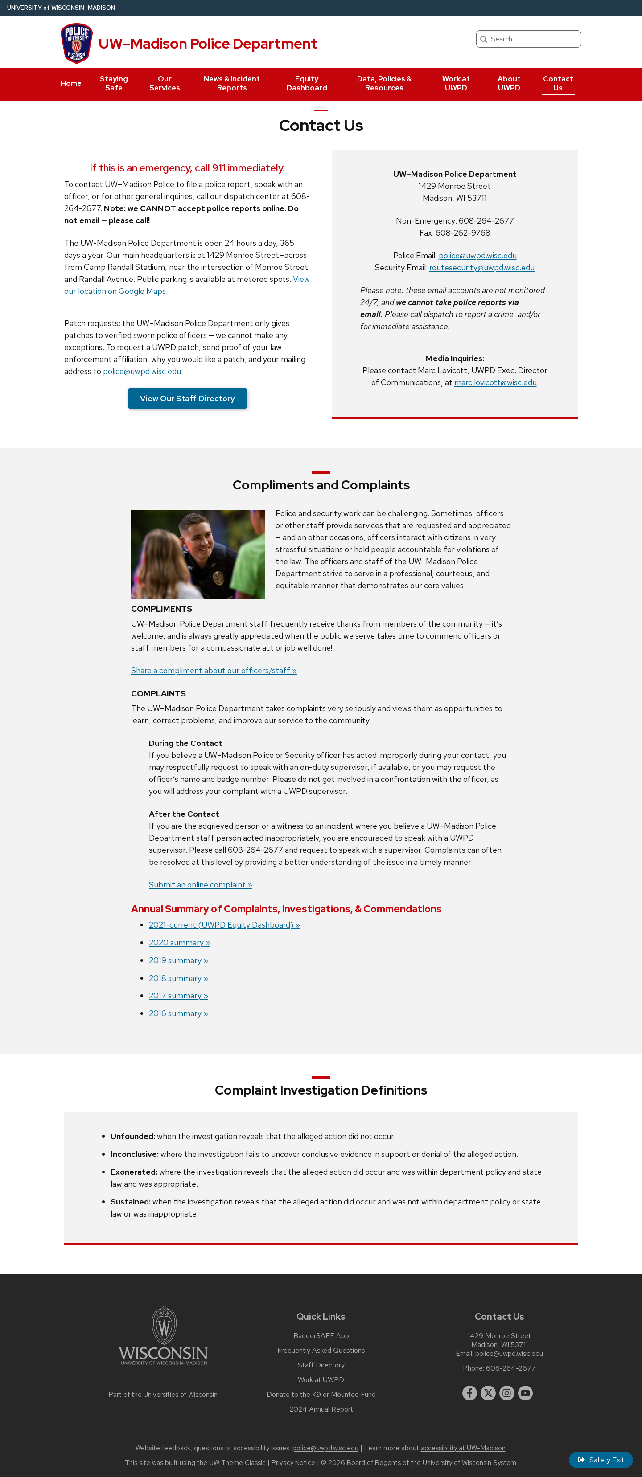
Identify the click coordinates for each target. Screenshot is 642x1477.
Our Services (164, 83)
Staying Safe (114, 83)
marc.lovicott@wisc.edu (495, 382)
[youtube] (525, 1393)
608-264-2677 (511, 1368)
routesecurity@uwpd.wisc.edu (482, 267)
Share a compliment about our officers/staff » (214, 670)
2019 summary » (178, 960)
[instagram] (506, 1393)
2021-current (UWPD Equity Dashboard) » (224, 925)
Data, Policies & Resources (384, 83)
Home (71, 83)
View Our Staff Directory (187, 398)
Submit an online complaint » (200, 884)
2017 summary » (178, 995)
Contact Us (558, 83)
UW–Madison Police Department (208, 43)
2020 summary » (179, 942)
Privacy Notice (293, 1462)
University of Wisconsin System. (470, 1462)
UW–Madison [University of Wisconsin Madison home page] (61, 8)
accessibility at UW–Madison (463, 1448)
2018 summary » (178, 978)
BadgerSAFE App (321, 1335)
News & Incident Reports (232, 83)
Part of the (163, 1394)
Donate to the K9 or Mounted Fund (321, 1394)
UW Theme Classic (237, 1462)
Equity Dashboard (307, 83)
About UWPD (509, 83)
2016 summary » (178, 1013)
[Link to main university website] (163, 1366)
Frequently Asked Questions (321, 1350)
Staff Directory (321, 1365)
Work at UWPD (456, 83)
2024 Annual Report (321, 1409)
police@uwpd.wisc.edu (142, 371)
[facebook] (469, 1393)
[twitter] (488, 1393)
